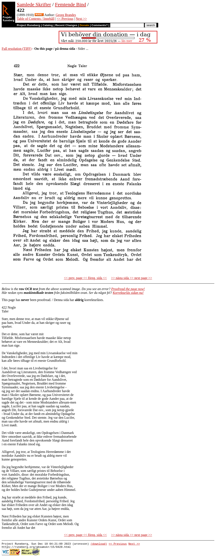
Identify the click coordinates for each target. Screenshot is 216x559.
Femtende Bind (70, 4)
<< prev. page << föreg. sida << (85, 278)
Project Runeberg (28, 25)
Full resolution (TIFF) (16, 48)
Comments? (100, 25)
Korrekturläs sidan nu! (128, 292)
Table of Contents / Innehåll (35, 18)
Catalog (48, 25)
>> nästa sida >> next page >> (131, 278)
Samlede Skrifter (34, 4)
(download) (98, 544)
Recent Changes (66, 25)
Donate (84, 25)
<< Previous (65, 18)
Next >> (81, 18)
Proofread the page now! (128, 289)
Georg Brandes (66, 15)
